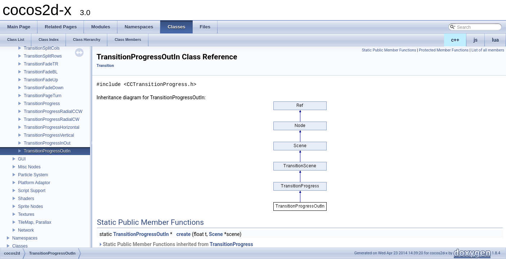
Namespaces (24, 238)
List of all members (487, 50)
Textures (26, 214)
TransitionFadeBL (41, 71)
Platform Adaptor (34, 182)
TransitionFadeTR (41, 64)
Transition (105, 65)
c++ (455, 40)
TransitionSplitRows (43, 56)
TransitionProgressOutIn (47, 151)
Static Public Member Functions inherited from (175, 244)
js (476, 40)
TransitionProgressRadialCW (51, 119)
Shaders (26, 198)
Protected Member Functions (444, 50)
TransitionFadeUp (41, 79)
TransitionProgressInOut (47, 143)
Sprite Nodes (30, 206)
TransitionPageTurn (43, 95)
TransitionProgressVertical (49, 135)
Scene (216, 234)
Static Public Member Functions (389, 50)
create (183, 234)
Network (26, 230)
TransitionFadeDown (43, 87)
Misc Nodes (29, 166)
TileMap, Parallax (34, 222)
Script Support (31, 190)
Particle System (33, 174)
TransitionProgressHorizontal (51, 127)
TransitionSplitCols (42, 48)
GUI (22, 159)
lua (495, 40)
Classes (20, 246)
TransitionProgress (42, 103)
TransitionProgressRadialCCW (53, 111)
